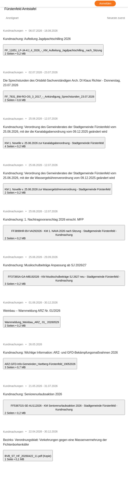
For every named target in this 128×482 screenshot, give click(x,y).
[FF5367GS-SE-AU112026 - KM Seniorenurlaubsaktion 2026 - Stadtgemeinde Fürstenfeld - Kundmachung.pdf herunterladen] (4, 419)
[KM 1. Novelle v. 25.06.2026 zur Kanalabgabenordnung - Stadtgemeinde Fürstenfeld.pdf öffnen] (54, 143)
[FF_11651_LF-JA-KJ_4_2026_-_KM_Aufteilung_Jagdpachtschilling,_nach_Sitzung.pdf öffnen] (53, 50)
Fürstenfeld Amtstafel (19, 9)
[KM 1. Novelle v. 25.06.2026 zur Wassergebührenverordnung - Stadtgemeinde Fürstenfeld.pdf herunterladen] (4, 197)
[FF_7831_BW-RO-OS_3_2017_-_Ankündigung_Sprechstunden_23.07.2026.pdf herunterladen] (4, 104)
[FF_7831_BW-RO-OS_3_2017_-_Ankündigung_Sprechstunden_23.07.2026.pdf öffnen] (49, 96)
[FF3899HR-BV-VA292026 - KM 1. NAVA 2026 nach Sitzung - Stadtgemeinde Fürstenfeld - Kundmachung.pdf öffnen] (64, 234)
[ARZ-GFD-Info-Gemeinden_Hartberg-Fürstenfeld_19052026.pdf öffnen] (40, 366)
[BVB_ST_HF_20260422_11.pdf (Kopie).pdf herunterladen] (4, 466)
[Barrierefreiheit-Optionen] (116, 3)
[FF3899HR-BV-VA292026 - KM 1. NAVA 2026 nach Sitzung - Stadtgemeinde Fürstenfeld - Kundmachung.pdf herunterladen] (4, 243)
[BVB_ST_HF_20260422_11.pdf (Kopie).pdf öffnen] (28, 459)
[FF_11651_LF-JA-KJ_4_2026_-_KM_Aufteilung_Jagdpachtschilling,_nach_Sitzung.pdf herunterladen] (4, 57)
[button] (64, 43)
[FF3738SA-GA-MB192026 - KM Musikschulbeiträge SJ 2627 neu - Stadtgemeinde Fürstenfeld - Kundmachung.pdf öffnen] (64, 280)
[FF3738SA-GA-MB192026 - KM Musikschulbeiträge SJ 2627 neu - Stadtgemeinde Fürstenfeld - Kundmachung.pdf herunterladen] (4, 289)
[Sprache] (123, 3)
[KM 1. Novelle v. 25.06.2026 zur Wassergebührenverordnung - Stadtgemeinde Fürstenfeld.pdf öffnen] (57, 190)
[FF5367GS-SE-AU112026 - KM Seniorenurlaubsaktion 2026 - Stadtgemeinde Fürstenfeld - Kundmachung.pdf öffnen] (64, 410)
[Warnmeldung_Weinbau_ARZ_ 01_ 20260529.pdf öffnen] (31, 324)
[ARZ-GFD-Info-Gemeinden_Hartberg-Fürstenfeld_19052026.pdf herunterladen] (4, 373)
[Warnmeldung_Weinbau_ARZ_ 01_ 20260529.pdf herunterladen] (4, 331)
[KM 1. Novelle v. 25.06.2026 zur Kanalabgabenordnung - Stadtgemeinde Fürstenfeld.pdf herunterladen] (4, 150)
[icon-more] (122, 31)
